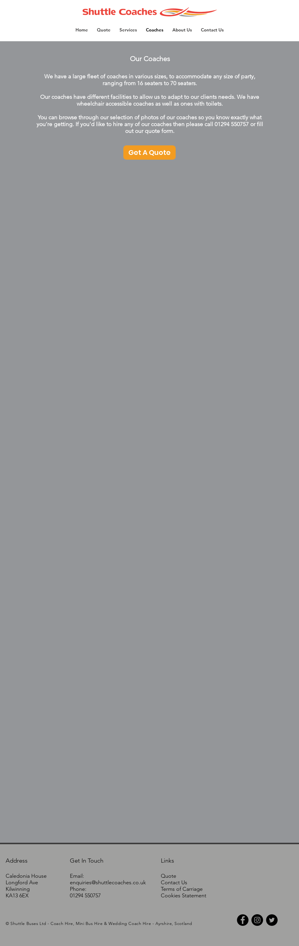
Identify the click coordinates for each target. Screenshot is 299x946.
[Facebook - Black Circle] (242, 920)
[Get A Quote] (149, 152)
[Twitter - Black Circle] (272, 920)
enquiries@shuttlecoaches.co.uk (108, 882)
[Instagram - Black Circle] (257, 920)
